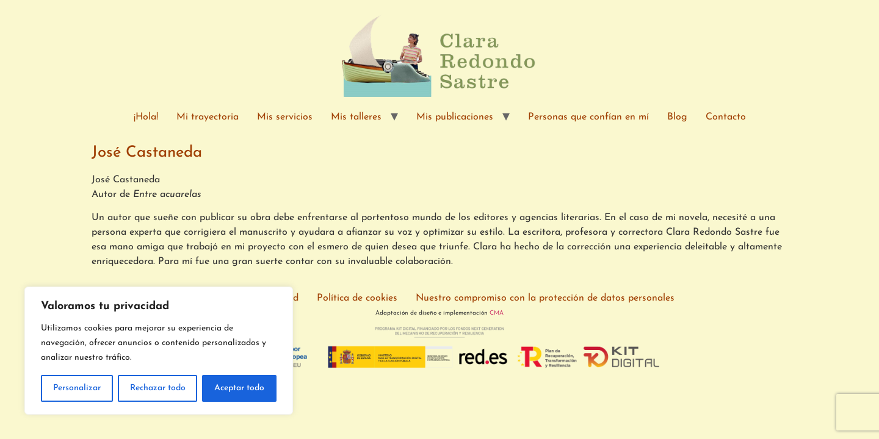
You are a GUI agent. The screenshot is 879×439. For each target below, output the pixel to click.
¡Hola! (146, 117)
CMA (497, 313)
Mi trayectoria (207, 117)
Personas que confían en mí (588, 117)
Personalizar (77, 388)
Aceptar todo (239, 388)
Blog (677, 117)
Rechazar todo (158, 388)
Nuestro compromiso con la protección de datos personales (545, 298)
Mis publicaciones (454, 117)
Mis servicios (285, 117)
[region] (158, 351)
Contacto (726, 117)
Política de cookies (357, 298)
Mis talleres (356, 117)
